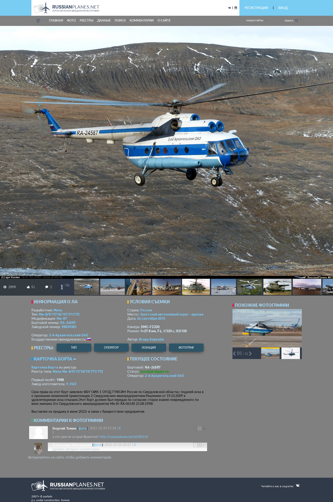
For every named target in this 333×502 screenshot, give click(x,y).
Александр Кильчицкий (72, 445)
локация (149, 347)
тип (74, 347)
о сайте (164, 20)
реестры (86, 20)
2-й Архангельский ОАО (68, 335)
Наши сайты (254, 20)
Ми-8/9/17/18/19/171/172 (59, 314)
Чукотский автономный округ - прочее (172, 314)
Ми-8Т (62, 318)
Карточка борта (44, 367)
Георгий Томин (64, 428)
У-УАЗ (71, 384)
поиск (120, 20)
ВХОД (283, 8)
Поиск (291, 20)
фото (71, 20)
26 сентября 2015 (151, 318)
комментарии (142, 20)
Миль (58, 310)
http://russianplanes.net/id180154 (124, 437)
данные (104, 20)
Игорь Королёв (151, 339)
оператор (111, 347)
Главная (56, 20)
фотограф (186, 347)
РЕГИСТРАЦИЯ (256, 8)
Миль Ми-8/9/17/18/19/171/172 (78, 371)
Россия (146, 310)
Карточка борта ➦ (55, 358)
